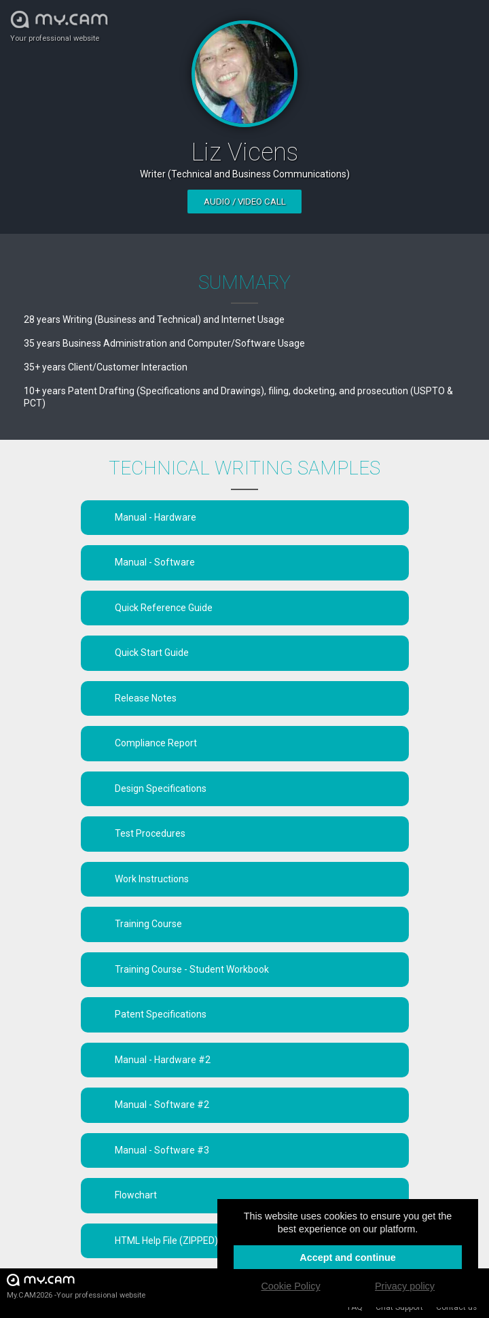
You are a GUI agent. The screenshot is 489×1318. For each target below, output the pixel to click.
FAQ (355, 1307)
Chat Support (399, 1307)
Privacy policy (405, 1286)
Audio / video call (245, 201)
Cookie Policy (290, 1286)
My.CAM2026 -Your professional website (76, 1286)
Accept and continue (348, 1257)
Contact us (456, 1307)
